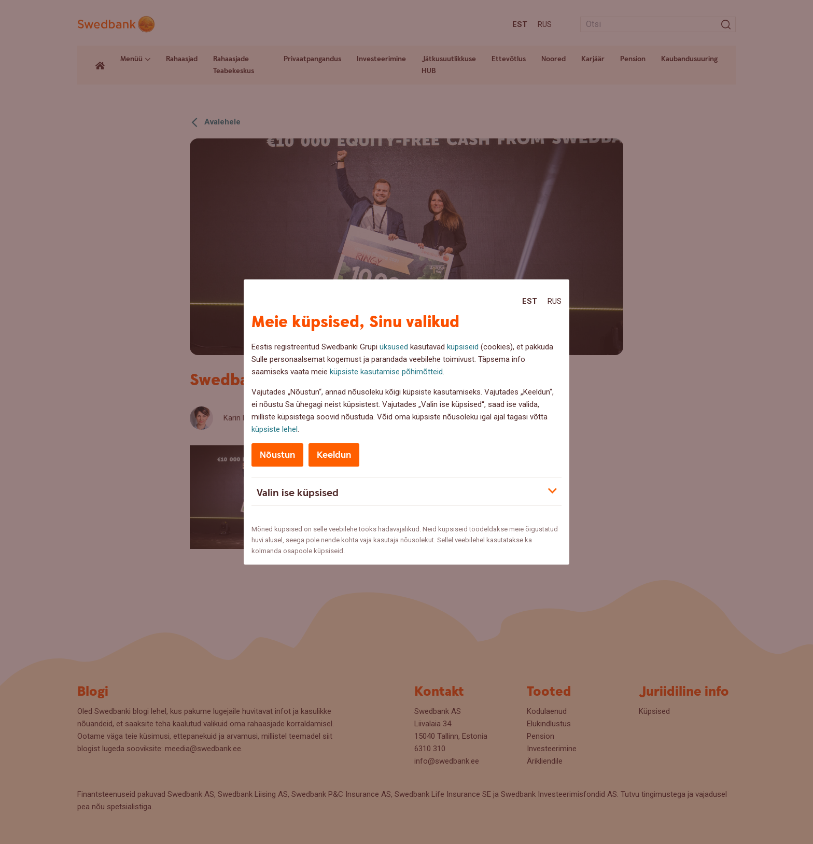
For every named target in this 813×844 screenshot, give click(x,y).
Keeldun (334, 455)
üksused (394, 346)
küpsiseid (463, 346)
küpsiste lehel (274, 429)
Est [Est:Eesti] (529, 301)
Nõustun (277, 455)
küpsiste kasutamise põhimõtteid (386, 371)
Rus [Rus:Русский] (555, 301)
